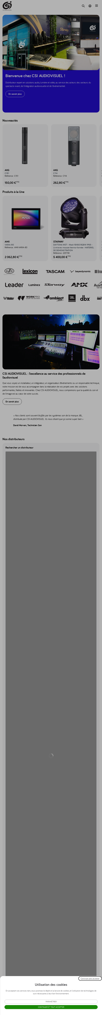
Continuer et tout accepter (51, 1007)
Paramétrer (51, 1001)
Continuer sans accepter (90, 978)
